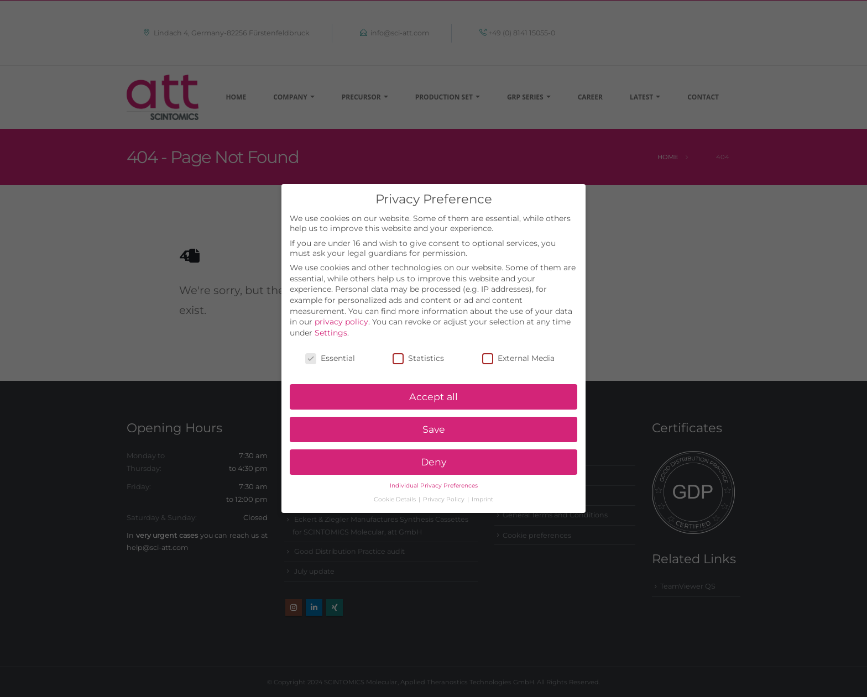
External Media (518, 345)
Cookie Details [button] (395, 486)
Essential (330, 345)
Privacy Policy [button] (444, 486)
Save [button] (433, 416)
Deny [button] (433, 449)
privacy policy (341, 309)
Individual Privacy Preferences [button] (434, 472)
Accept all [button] (433, 384)
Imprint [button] (482, 486)
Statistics (418, 345)
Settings (331, 319)
